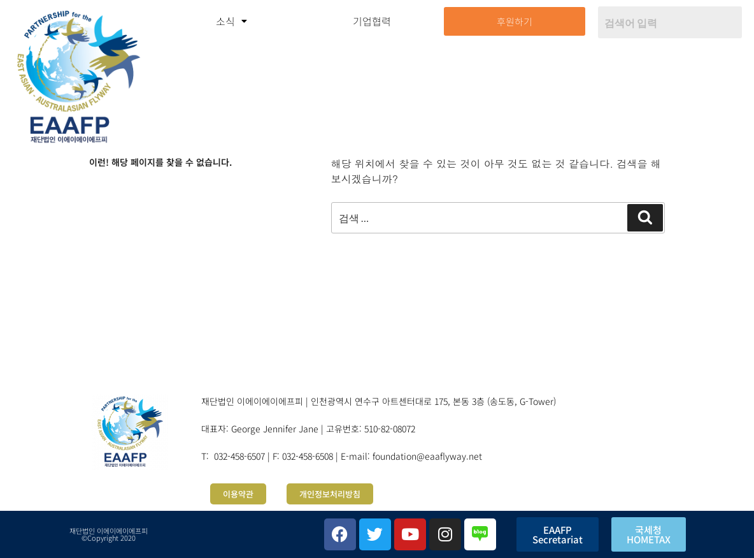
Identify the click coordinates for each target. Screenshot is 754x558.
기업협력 (372, 21)
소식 (231, 21)
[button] (230, 21)
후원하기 (514, 21)
